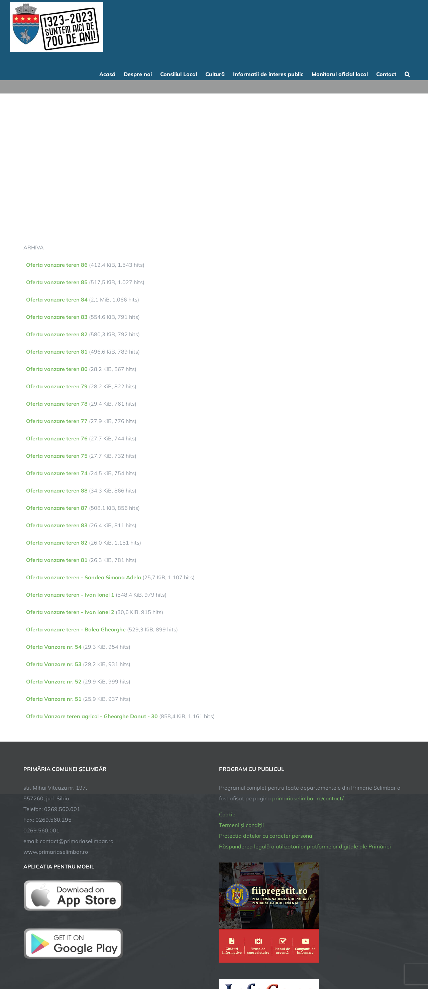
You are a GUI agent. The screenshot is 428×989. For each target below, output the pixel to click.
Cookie (227, 814)
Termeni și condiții (241, 825)
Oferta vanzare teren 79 (57, 386)
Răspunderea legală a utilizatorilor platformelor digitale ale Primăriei (305, 846)
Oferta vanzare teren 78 (57, 403)
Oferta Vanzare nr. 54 (54, 646)
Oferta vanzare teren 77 (57, 421)
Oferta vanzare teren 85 (57, 282)
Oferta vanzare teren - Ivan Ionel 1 (70, 594)
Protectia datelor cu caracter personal (266, 835)
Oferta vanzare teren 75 (57, 455)
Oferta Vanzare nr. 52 (54, 681)
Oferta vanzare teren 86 (57, 264)
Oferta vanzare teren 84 (57, 299)
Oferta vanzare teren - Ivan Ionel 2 (70, 612)
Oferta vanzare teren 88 (57, 490)
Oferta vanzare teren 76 (57, 438)
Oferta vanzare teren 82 (57, 334)
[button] (407, 73)
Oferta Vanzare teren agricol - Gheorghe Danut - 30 (92, 716)
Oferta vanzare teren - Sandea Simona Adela (83, 577)
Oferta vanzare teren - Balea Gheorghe (76, 629)
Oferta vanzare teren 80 (57, 369)
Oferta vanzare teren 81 (57, 351)
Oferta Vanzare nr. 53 (54, 664)
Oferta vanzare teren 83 (57, 317)
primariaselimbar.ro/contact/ (308, 798)
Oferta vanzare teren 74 (57, 473)
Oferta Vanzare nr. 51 (54, 699)
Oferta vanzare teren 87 (57, 508)
